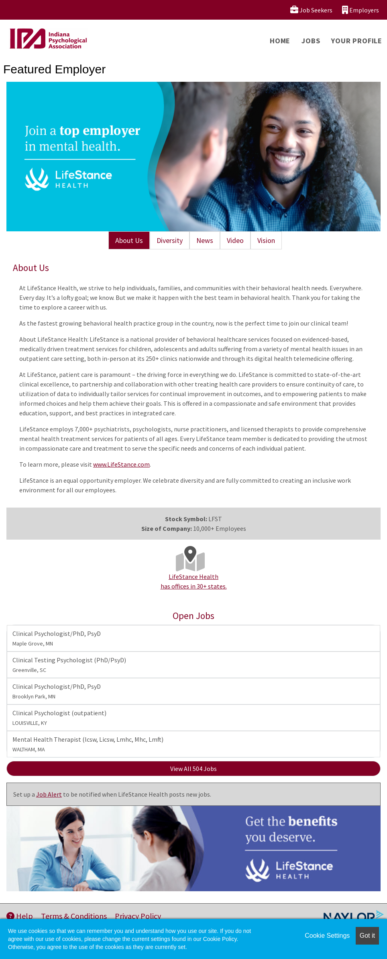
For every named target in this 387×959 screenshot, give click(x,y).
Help (19, 916)
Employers (360, 10)
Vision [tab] (266, 240)
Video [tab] (235, 240)
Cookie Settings (327, 935)
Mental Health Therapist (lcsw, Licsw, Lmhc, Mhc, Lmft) (87, 744)
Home (280, 40)
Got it (367, 935)
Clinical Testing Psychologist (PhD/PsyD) (69, 665)
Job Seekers (311, 10)
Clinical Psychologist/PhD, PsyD (56, 638)
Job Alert (49, 794)
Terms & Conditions (74, 916)
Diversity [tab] (170, 240)
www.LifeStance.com (121, 464)
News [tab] (204, 240)
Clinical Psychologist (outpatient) (59, 717)
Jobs (310, 40)
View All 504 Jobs (193, 769)
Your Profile (356, 40)
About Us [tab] (129, 240)
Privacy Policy (138, 916)
